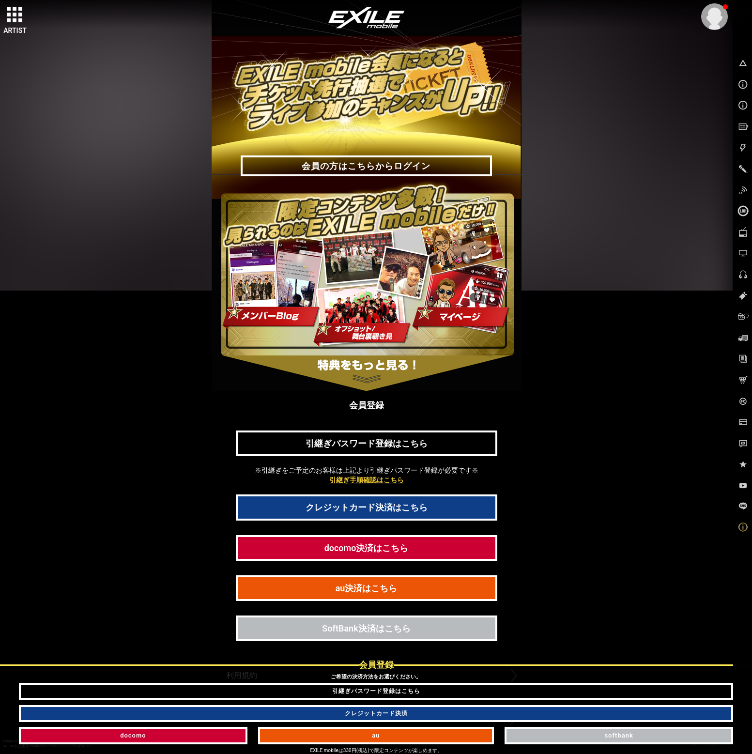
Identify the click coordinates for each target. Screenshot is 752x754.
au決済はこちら (367, 588)
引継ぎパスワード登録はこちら (367, 443)
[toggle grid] (15, 15)
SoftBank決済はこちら (366, 628)
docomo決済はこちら (366, 548)
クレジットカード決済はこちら (367, 507)
